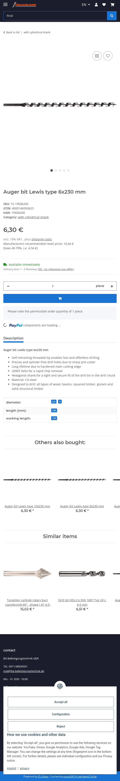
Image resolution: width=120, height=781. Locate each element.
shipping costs (41, 239)
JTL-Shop (43, 776)
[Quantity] (53, 286)
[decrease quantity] (8, 286)
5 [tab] (68, 170)
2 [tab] (56, 170)
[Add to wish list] (107, 55)
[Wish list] (104, 4)
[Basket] (112, 4)
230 (54, 410)
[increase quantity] (111, 286)
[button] (96, 4)
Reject (61, 726)
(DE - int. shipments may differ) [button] (56, 269)
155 (54, 418)
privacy (24, 768)
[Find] (55, 15)
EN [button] (84, 4)
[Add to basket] (6, 45)
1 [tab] (51, 170)
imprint (11, 768)
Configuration (61, 714)
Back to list (13, 32)
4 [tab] (64, 170)
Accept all (60, 702)
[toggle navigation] (5, 2)
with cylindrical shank (33, 217)
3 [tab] (60, 170)
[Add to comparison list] (97, 55)
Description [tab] (13, 338)
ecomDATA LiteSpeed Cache (80, 776)
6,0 (53, 401)
